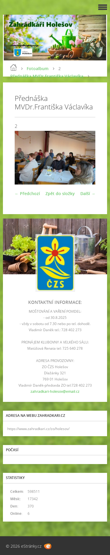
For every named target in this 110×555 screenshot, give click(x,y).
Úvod (13, 67)
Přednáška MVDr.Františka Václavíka (46, 76)
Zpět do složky (60, 193)
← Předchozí (27, 193)
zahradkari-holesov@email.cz (55, 391)
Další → (87, 193)
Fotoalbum (37, 68)
